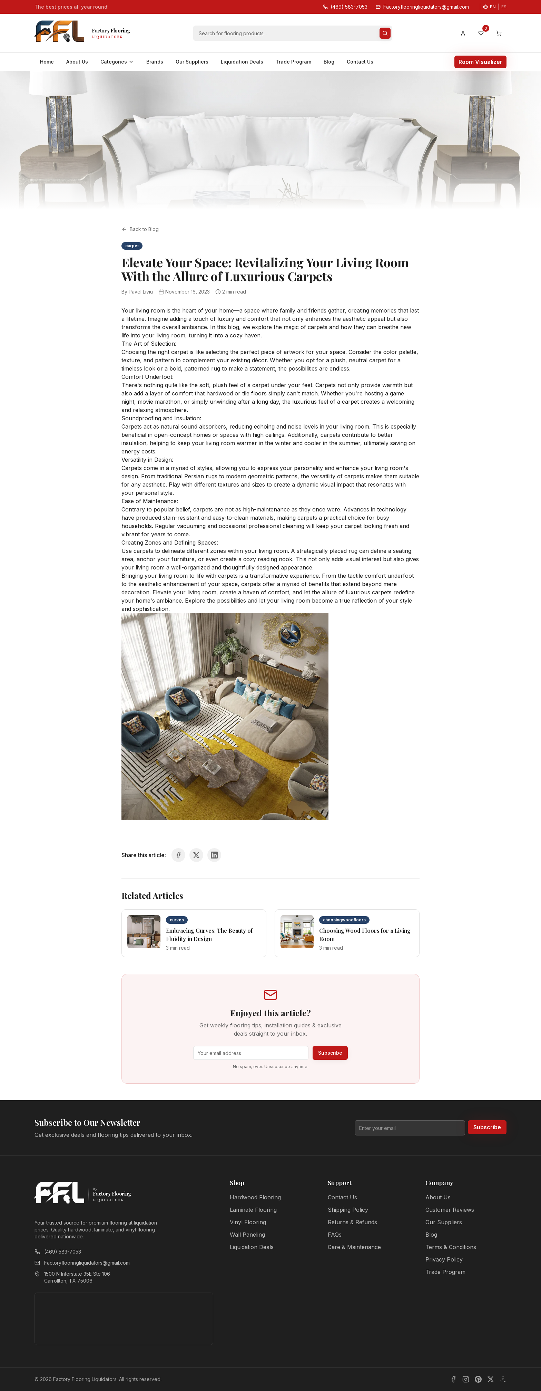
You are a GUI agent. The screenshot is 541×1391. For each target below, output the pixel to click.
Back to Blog (140, 229)
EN (492, 6)
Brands (154, 62)
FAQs (335, 1234)
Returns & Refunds (352, 1222)
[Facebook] (453, 1379)
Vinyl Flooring (248, 1222)
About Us (77, 62)
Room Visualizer (480, 61)
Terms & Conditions (450, 1247)
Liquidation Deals (242, 62)
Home (47, 62)
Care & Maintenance (354, 1247)
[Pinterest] (478, 1379)
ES (503, 6)
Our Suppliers (192, 62)
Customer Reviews (449, 1209)
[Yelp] (503, 1379)
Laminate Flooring (253, 1209)
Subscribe (330, 1053)
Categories (117, 62)
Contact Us (360, 62)
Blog (329, 62)
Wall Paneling (247, 1234)
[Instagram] (465, 1379)
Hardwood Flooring (255, 1197)
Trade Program (293, 62)
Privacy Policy (444, 1259)
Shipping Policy (348, 1209)
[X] (490, 1379)
